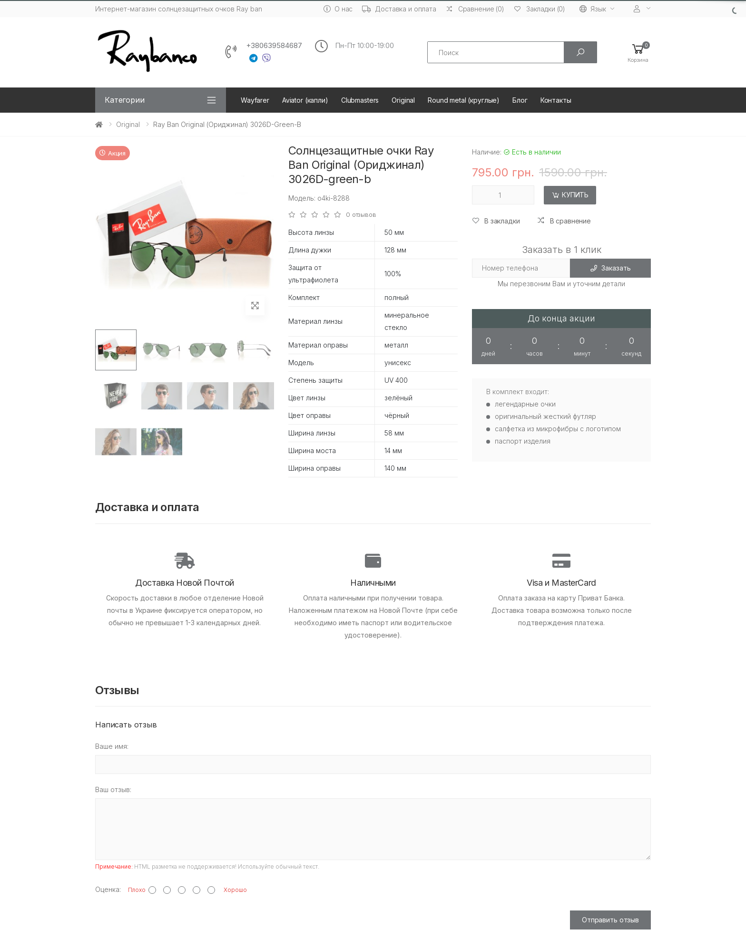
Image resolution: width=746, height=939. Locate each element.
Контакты (555, 100)
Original (403, 100)
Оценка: (108, 889)
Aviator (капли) (305, 100)
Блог (519, 100)
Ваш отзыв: (113, 789)
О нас (338, 9)
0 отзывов (361, 215)
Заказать (610, 268)
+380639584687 (274, 45)
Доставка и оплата (399, 9)
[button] (638, 52)
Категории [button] (125, 100)
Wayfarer (255, 100)
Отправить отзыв (610, 920)
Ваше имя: (111, 746)
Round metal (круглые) (464, 100)
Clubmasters (360, 100)
